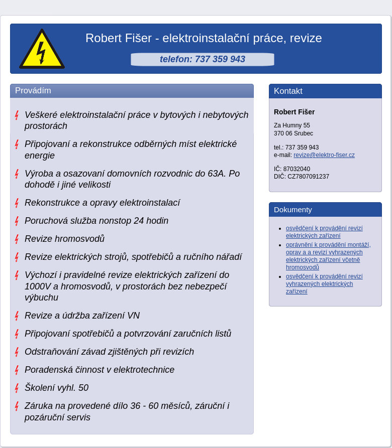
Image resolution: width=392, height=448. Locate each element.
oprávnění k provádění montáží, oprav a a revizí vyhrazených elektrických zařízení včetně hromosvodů (328, 256)
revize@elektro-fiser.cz (324, 155)
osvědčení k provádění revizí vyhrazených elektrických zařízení (324, 284)
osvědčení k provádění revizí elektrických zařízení (324, 232)
